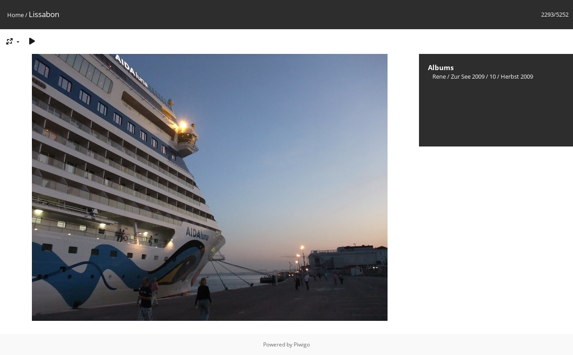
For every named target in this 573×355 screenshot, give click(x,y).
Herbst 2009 (517, 76)
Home (15, 15)
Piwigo (302, 344)
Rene (439, 76)
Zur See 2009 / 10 (473, 76)
